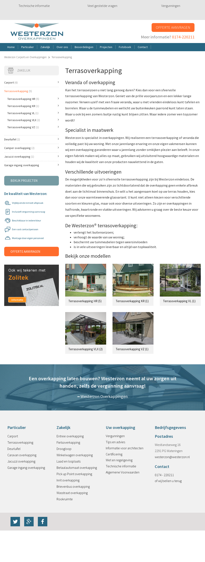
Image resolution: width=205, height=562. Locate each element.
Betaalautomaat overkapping (77, 467)
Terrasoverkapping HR (33, 99)
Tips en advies (115, 442)
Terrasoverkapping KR (33, 106)
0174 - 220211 (164, 475)
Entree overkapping (70, 436)
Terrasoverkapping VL (33, 113)
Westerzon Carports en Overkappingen (25, 57)
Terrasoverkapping (18, 91)
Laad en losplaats (69, 461)
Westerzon (37, 31)
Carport (31, 82)
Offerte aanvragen (173, 27)
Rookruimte (65, 499)
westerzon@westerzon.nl (172, 457)
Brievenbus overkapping (73, 486)
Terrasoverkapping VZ (33, 127)
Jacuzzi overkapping (31, 156)
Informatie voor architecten (124, 448)
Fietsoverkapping (68, 442)
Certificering (114, 454)
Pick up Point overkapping (74, 474)
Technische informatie (34, 5)
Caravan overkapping (21, 455)
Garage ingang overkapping (31, 165)
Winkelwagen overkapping (75, 455)
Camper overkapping (31, 148)
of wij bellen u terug (168, 481)
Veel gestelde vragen (102, 5)
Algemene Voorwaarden (122, 472)
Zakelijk (18, 70)
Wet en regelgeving (119, 460)
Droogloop (64, 449)
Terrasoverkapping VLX (33, 120)
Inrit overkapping (68, 480)
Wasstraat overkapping (72, 493)
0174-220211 (183, 36)
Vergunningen (170, 5)
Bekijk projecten (24, 181)
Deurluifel (31, 139)
